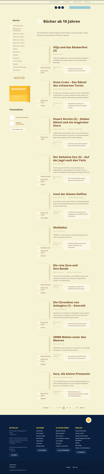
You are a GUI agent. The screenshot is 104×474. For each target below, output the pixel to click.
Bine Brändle (39, 438)
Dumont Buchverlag (80, 431)
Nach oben (88, 420)
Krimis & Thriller (17, 61)
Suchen (88, 7)
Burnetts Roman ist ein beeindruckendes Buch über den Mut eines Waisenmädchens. (78, 394)
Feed (56, 7)
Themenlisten (77, 2)
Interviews (67, 2)
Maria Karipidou (60, 433)
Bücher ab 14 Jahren (19, 46)
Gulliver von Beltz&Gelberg (82, 448)
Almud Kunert (59, 436)
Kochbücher (16, 58)
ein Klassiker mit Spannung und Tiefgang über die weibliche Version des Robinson (78, 214)
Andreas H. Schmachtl (62, 446)
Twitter (62, 7)
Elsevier (77, 443)
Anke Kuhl (58, 443)
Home (46, 2)
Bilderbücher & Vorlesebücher (17, 29)
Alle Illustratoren (63, 450)
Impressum (13, 467)
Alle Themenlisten (17, 129)
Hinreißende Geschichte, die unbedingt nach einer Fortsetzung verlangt (77, 105)
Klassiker (15, 55)
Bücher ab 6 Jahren (18, 33)
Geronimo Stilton (40, 436)
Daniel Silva (39, 431)
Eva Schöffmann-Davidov (62, 438)
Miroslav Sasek (40, 446)
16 (77, 408)
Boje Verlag (78, 445)
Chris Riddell (59, 441)
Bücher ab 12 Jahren (19, 43)
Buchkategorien (55, 2)
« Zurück (45, 408)
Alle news (14, 455)
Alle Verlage (81, 452)
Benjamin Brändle (60, 431)
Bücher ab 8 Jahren (18, 37)
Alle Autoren (42, 450)
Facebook (59, 7)
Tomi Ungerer (40, 433)
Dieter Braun (39, 441)
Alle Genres (19, 78)
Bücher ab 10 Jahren (19, 40)
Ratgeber (15, 64)
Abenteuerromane (18, 25)
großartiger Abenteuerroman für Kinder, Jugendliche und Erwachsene (77, 245)
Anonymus (39, 443)
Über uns (74, 467)
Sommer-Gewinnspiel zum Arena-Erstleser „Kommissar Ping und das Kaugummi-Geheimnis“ (18, 440)
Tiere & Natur (16, 70)
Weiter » (82, 408)
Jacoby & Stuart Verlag (81, 436)
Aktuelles (87, 2)
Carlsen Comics (79, 433)
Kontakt (67, 467)
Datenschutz (13, 464)
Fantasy (15, 49)
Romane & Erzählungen (19, 67)
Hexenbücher (16, 52)
